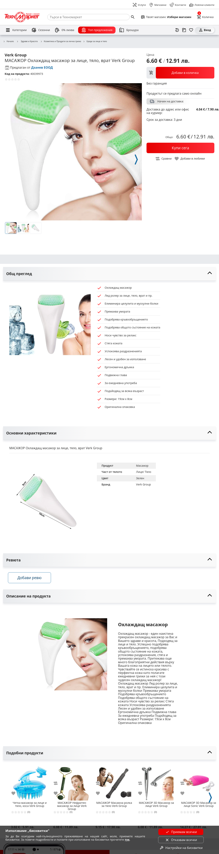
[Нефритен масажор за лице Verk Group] (72, 782)
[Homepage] (22, 17)
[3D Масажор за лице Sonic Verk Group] (198, 782)
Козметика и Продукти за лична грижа (60, 41)
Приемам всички (181, 832)
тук (127, 839)
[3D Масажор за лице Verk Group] (156, 782)
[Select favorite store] (166, 17)
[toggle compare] (163, 158)
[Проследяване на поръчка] (184, 30)
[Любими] (191, 30)
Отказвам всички (181, 840)
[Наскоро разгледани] (177, 30)
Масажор (142, 465)
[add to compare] (58, 784)
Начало (8, 41)
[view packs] (180, 73)
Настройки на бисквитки (181, 847)
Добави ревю (31, 578)
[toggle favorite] (190, 158)
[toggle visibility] (109, 274)
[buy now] (180, 148)
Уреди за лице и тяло (95, 41)
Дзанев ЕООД (42, 67)
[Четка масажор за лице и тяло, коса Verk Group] (29, 782)
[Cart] (205, 17)
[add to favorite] (15, 794)
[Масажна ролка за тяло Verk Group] (114, 782)
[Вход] (204, 30)
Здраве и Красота (27, 41)
